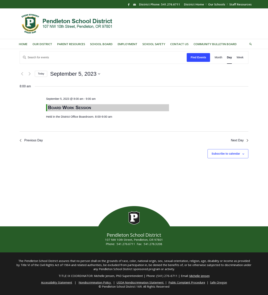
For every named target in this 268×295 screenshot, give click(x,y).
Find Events (198, 57)
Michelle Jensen (199, 276)
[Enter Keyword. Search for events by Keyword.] (103, 57)
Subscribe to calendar (226, 153)
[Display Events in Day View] (229, 57)
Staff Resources (240, 4)
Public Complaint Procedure (186, 282)
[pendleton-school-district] (67, 24)
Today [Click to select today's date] (41, 73)
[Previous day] (22, 74)
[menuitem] (194, 4)
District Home (194, 4)
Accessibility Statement (56, 282)
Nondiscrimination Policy (95, 282)
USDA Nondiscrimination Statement (140, 282)
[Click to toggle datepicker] (75, 74)
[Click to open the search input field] (249, 44)
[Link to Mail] (135, 4)
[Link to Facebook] (129, 4)
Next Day (239, 140)
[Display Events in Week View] (239, 57)
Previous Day (31, 140)
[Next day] (29, 74)
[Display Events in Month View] (218, 57)
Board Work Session (69, 107)
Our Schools (216, 4)
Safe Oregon (218, 282)
